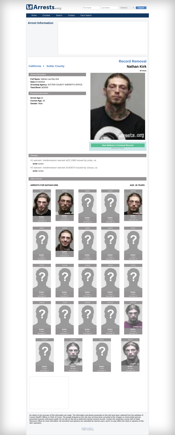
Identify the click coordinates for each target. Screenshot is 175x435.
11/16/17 (45, 340)
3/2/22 (87, 228)
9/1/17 (102, 340)
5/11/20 (64, 265)
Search (59, 15)
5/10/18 (87, 302)
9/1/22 (110, 191)
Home (34, 15)
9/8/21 (133, 228)
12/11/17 (110, 302)
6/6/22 (42, 228)
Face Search (86, 15)
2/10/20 (87, 265)
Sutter (42, 217)
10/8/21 (110, 228)
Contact (71, 15)
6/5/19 (110, 265)
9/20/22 (64, 191)
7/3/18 (64, 302)
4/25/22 (64, 228)
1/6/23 (42, 191)
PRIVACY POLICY (87, 428)
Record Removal (132, 61)
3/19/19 (41, 302)
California (35, 66)
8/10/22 (133, 191)
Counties (46, 15)
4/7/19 (133, 265)
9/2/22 (87, 191)
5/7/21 (42, 265)
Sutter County (55, 66)
